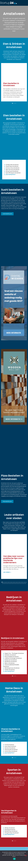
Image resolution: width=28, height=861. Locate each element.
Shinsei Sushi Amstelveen (12, 171)
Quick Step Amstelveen (10, 746)
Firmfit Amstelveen (9, 744)
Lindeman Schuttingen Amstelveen (13, 658)
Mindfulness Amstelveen (11, 661)
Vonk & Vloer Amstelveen (11, 751)
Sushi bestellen (7, 213)
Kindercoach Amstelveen (11, 659)
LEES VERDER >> (7, 572)
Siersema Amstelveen (10, 748)
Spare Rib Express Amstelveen (13, 172)
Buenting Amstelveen (10, 829)
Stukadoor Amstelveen (10, 655)
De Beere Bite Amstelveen (12, 164)
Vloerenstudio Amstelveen (11, 749)
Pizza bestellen (7, 501)
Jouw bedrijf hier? (11, 174)
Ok (14, 858)
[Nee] (26, 855)
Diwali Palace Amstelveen (12, 166)
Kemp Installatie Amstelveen (12, 656)
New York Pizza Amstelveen (12, 169)
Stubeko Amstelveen (10, 669)
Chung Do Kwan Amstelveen (12, 833)
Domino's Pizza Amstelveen (12, 168)
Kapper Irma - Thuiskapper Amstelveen (14, 653)
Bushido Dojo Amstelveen (11, 831)
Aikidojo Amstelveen (10, 828)
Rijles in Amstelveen (10, 663)
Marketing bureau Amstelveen (12, 668)
